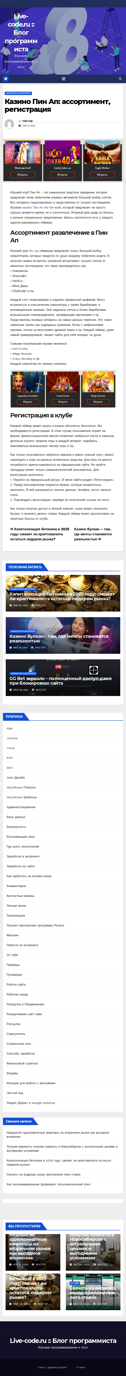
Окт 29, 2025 (81, 1264)
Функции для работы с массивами (31, 1083)
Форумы (12, 1073)
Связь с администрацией (52, 1367)
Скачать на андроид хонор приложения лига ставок (44, 1174)
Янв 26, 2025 (21, 1304)
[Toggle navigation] (64, 79)
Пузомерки (14, 974)
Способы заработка (21, 1053)
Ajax (10, 728)
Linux (11, 748)
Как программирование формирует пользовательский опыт (49, 1184)
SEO (10, 767)
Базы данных (16, 817)
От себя (12, 955)
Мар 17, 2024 (81, 1304)
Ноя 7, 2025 (20, 1264)
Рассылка (13, 1024)
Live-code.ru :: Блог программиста (21, 32)
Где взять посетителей (23, 846)
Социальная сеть (19, 1043)
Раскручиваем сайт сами (24, 1014)
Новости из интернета (22, 945)
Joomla (12, 738)
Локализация (16, 915)
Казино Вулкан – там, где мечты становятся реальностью (93, 534)
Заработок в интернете (18, 93)
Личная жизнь (16, 905)
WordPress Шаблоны (22, 797)
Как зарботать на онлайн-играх (29, 876)
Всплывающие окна (21, 836)
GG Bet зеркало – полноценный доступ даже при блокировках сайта (60, 681)
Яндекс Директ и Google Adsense (31, 1103)
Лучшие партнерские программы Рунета (35, 925)
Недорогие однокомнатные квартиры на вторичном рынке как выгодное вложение (30, 1246)
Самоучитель (16, 1034)
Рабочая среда (17, 994)
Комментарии (16, 886)
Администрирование (21, 807)
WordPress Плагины (21, 787)
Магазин (12, 935)
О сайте (80, 1367)
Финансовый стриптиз (22, 1063)
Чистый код (15, 1093)
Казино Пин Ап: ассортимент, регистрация (57, 105)
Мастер (28, 121)
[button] (120, 79)
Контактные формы (20, 896)
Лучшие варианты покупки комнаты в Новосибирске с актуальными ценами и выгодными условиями (92, 1243)
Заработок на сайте (21, 866)
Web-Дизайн (16, 777)
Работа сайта (16, 984)
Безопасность (16, 827)
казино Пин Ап (33, 207)
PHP (10, 758)
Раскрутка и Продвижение (25, 1004)
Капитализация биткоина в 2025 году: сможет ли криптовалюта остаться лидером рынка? (39, 534)
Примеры (13, 965)
